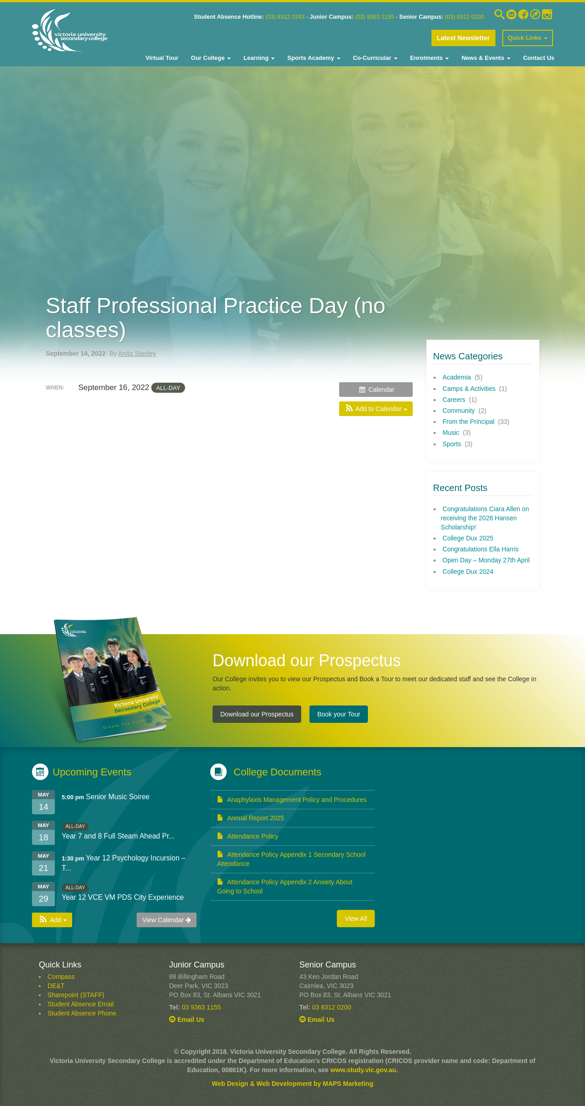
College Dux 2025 (467, 538)
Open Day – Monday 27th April (486, 560)
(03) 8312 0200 (464, 17)
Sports (451, 444)
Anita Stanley (137, 353)
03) (271, 17)
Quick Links (528, 37)
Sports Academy (313, 57)
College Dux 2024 (467, 571)
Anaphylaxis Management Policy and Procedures (292, 799)
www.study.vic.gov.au (363, 1070)
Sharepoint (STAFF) (76, 995)
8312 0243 (290, 17)
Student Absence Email (81, 1004)
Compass (61, 976)
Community (458, 410)
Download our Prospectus (256, 714)
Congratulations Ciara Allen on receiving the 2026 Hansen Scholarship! (485, 518)
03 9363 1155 (201, 1007)
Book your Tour (338, 714)
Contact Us (537, 57)
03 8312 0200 (331, 1007)
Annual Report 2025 (250, 818)
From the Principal (468, 421)
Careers (453, 399)
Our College (210, 57)
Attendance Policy (247, 836)
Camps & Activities (468, 388)
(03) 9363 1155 (374, 17)
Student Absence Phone (82, 1013)
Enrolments (429, 57)
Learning (258, 57)
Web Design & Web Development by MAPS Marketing (292, 1083)
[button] (376, 408)
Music (450, 432)
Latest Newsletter (463, 38)
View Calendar (166, 920)
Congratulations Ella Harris (480, 549)
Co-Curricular (374, 57)
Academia (456, 377)
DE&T (56, 985)
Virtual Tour (161, 57)
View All (356, 918)
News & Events (485, 57)
